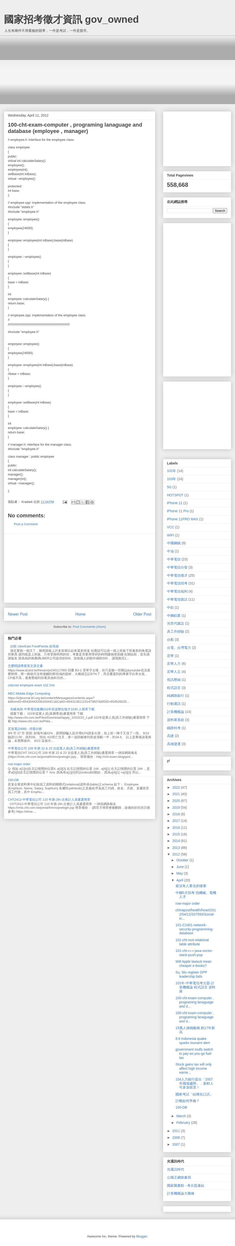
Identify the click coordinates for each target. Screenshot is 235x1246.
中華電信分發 (177, 567)
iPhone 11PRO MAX (182, 519)
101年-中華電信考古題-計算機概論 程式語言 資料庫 (195, 987)
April (180, 880)
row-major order (19, 764)
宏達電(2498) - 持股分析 (25, 729)
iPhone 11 (174, 503)
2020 (176, 801)
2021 (176, 794)
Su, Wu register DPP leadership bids (191, 974)
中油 (170, 551)
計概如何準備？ (188, 1101)
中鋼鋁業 (174, 615)
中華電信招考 (177, 583)
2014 (176, 841)
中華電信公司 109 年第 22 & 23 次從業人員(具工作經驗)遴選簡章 (54, 748)
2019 (176, 807)
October (182, 860)
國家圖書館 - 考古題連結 (185, 1185)
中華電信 (174, 559)
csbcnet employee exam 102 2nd (31, 685)
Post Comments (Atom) (89, 627)
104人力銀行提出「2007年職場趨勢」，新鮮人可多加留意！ (194, 1083)
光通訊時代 (175, 1169)
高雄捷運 (174, 744)
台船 (170, 639)
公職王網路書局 (179, 1177)
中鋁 (170, 607)
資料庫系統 (175, 720)
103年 (171, 479)
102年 (171, 471)
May (180, 873)
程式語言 (174, 688)
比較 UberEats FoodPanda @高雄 (34, 646)
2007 (176, 1144)
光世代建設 (175, 623)
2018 (176, 814)
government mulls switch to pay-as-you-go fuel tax (194, 1053)
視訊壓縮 (174, 680)
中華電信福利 (177, 591)
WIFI (170, 535)
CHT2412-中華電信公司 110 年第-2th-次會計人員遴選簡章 (49, 799)
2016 (176, 828)
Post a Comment (26, 524)
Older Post (142, 614)
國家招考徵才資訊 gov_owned (71, 19)
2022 (176, 787)
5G (169, 487)
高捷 (170, 736)
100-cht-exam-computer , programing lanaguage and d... (195, 1002)
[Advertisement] (121, 70)
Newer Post (18, 614)
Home (80, 614)
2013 (176, 848)
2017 (176, 821)
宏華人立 (174, 672)
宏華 (170, 656)
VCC (170, 527)
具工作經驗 (175, 631)
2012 (176, 854)
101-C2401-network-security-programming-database (194, 929)
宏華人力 (174, 663)
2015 (176, 834)
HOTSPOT (175, 495)
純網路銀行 (175, 696)
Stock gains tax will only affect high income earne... (194, 1068)
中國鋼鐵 (174, 543)
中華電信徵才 (177, 575)
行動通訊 (174, 704)
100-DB (13, 780)
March (181, 1116)
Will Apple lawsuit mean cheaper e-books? (194, 964)
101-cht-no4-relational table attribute (192, 942)
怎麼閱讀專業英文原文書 (25, 666)
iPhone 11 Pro (178, 511)
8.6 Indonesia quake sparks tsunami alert (193, 1041)
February (183, 1123)
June (180, 867)
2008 (176, 1137)
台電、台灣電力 (179, 648)
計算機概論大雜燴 (180, 1193)
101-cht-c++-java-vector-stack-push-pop (194, 953)
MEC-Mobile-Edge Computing (29, 693)
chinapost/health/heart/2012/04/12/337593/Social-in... (196, 914)
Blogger (141, 1236)
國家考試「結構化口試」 (194, 1094)
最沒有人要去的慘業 (191, 886)
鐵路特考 (174, 728)
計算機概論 (175, 712)
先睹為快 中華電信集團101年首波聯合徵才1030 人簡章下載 (52, 709)
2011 (176, 1131)
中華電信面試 (177, 599)
